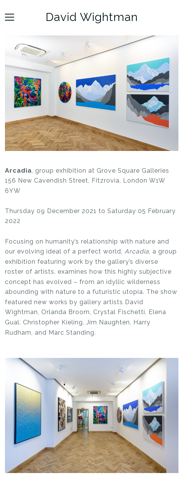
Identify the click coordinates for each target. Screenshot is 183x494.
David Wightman (91, 17)
